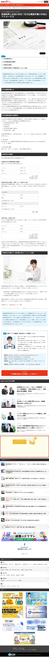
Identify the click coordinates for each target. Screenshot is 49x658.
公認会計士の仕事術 (28, 569)
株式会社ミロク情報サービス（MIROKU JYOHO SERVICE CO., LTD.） (23, 355)
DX (18, 586)
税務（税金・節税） (16, 569)
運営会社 (15, 648)
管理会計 (7, 569)
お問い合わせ (21, 648)
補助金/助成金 (40, 564)
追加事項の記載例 (7, 64)
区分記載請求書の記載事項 (9, 61)
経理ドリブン (6, 2)
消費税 (10, 7)
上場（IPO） (11, 564)
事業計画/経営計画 (4, 564)
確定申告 (45, 564)
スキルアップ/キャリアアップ (11, 580)
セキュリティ (13, 586)
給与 (4, 575)
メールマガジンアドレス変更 (19, 649)
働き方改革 (13, 575)
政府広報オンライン (15, 304)
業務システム (3, 586)
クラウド (8, 586)
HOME (2, 7)
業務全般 (4, 578)
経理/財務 (6, 7)
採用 (1, 575)
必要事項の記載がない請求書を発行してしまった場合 (15, 68)
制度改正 (20, 580)
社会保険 (8, 575)
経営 (3, 562)
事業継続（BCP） (18, 564)
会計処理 (2, 569)
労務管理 (17, 575)
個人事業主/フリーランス (27, 564)
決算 (10, 569)
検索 (46, 1)
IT (2, 583)
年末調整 (22, 575)
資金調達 (35, 564)
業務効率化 (3, 580)
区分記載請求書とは (8, 58)
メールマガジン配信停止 (31, 649)
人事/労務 (4, 573)
